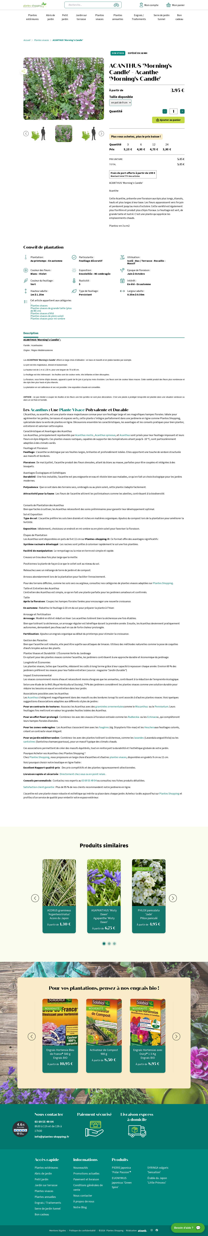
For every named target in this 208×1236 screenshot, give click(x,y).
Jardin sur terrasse (81, 17)
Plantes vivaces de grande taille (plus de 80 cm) (51, 309)
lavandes (139, 738)
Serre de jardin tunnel (161, 17)
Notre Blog (80, 1207)
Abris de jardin (50, 17)
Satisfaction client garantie (38, 787)
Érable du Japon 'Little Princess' (157, 1180)
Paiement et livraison (86, 1179)
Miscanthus (141, 706)
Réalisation (136, 1231)
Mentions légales (57, 1230)
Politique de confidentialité (82, 1230)
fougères (104, 727)
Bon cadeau (179, 17)
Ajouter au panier (170, 120)
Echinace (152, 717)
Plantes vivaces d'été (42, 313)
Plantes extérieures (32, 17)
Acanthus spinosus (105, 435)
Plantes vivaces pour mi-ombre (48, 318)
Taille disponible (121, 97)
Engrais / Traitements (139, 17)
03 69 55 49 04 (89, 780)
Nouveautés (80, 1168)
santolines (29, 741)
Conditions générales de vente (88, 1187)
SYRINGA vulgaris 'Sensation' (157, 1170)
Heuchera (149, 727)
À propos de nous (83, 1201)
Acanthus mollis (84, 435)
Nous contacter (82, 1196)
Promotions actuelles (86, 1174)
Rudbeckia (133, 717)
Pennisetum (161, 706)
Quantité (115, 111)
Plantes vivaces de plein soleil (47, 316)
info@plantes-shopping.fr (52, 1137)
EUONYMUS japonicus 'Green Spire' (122, 1182)
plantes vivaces (118, 757)
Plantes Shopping (163, 583)
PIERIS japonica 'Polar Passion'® (121, 1170)
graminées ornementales (109, 706)
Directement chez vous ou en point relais (82, 774)
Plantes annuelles (117, 17)
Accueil (26, 40)
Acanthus (39, 409)
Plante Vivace (72, 409)
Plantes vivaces (99, 17)
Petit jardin (65, 17)
